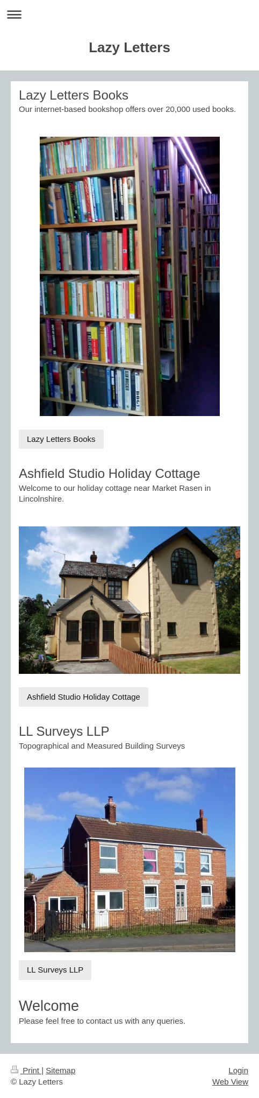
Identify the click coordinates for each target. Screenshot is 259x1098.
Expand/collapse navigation (129, 14)
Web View (230, 1081)
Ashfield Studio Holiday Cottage (83, 696)
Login (238, 1070)
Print (26, 1070)
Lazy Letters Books (61, 439)
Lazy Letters (129, 47)
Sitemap (60, 1070)
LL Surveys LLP (55, 969)
